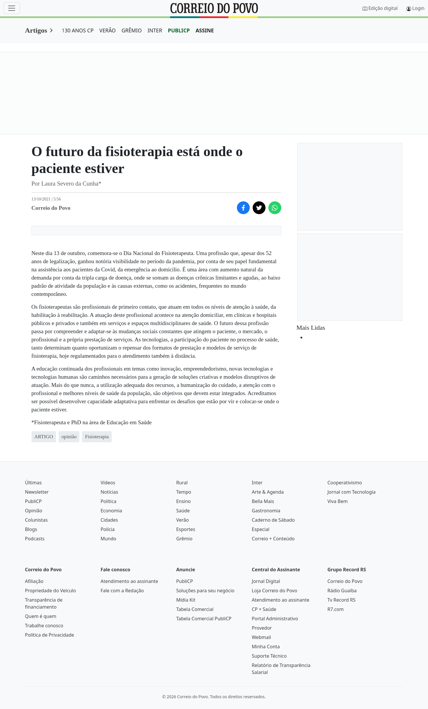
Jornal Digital (266, 581)
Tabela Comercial (195, 609)
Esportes (185, 529)
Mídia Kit (185, 600)
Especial (260, 529)
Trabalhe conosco (44, 625)
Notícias (109, 492)
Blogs (31, 529)
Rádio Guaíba (342, 590)
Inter (257, 482)
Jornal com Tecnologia (351, 492)
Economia (111, 510)
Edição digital (383, 8)
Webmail (261, 637)
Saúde (183, 510)
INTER (155, 30)
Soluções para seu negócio (205, 590)
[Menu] (12, 8)
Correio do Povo (344, 581)
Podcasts (35, 538)
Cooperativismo (344, 482)
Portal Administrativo (275, 618)
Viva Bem (337, 501)
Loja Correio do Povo (274, 590)
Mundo (108, 538)
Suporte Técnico (269, 656)
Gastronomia (266, 510)
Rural (182, 482)
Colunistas (36, 520)
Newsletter (37, 492)
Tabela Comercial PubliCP (203, 618)
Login (418, 8)
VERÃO (107, 30)
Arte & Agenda (268, 492)
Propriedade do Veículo (50, 590)
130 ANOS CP (77, 30)
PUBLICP (179, 30)
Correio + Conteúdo (273, 538)
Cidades (109, 520)
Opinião (33, 510)
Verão (182, 520)
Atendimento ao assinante (129, 581)
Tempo (183, 492)
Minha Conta (266, 646)
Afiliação (34, 581)
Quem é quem (40, 616)
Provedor (262, 628)
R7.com (335, 609)
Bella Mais (263, 501)
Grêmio (184, 538)
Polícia (108, 529)
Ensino (183, 501)
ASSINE (204, 30)
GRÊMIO (132, 30)
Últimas (33, 482)
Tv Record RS (341, 600)
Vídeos (108, 482)
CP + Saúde (264, 609)
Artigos (36, 30)
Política (108, 501)
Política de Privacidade (49, 635)
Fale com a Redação (122, 590)
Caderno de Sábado (273, 520)
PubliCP (33, 501)
